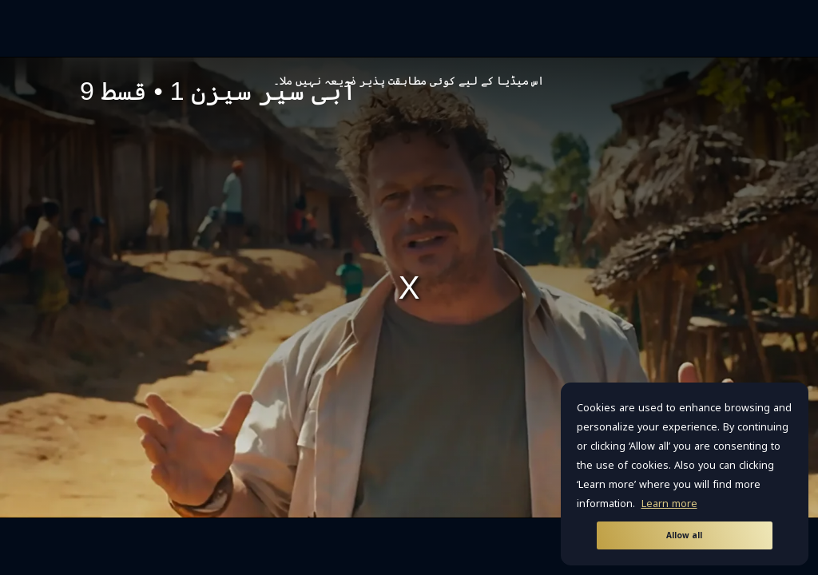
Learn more (669, 504)
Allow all (684, 535)
